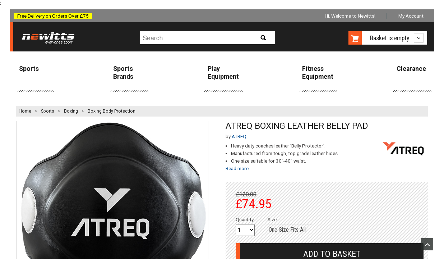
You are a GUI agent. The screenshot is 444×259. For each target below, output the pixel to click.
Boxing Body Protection (111, 111)
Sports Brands (123, 72)
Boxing (71, 111)
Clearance (411, 68)
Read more (237, 168)
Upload (427, 244)
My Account (411, 16)
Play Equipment (223, 72)
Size (272, 219)
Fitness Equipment (317, 72)
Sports (29, 68)
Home (25, 111)
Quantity (245, 219)
